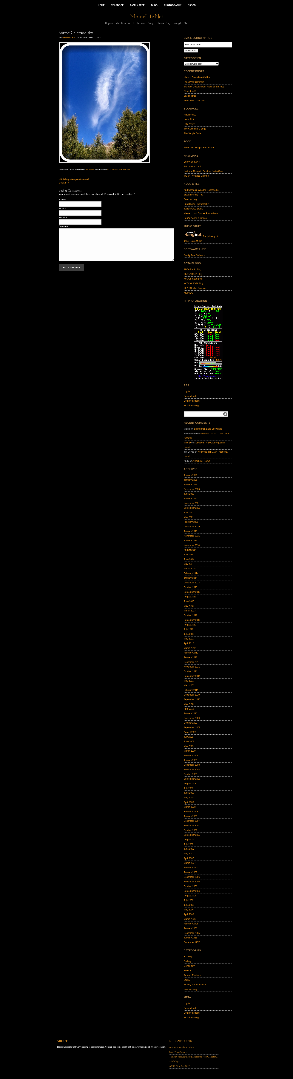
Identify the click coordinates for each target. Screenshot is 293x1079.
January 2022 (190, 498)
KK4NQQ (188, 293)
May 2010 (189, 704)
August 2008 (190, 783)
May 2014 (189, 564)
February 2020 (191, 522)
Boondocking (190, 199)
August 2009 (190, 732)
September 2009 (192, 727)
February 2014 (191, 573)
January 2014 (190, 578)
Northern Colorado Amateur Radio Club (203, 171)
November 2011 (192, 666)
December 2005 (192, 933)
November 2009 (192, 718)
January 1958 (190, 937)
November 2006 (192, 881)
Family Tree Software (194, 255)
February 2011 (191, 690)
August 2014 (190, 550)
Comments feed (192, 401)
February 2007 (191, 867)
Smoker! (64, 182)
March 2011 (189, 685)
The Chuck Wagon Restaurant (199, 147)
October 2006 (190, 886)
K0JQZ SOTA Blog (193, 274)
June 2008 (189, 793)
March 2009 (189, 751)
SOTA (187, 980)
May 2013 (189, 606)
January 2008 (190, 816)
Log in (187, 391)
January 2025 (190, 480)
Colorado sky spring (118, 170)
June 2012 (189, 634)
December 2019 (192, 526)
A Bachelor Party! (201, 461)
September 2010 (192, 699)
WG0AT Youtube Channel (196, 176)
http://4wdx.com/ (192, 166)
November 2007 (192, 825)
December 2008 (192, 765)
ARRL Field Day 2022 (194, 100)
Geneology (189, 966)
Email (61, 208)
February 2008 (191, 811)
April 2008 (189, 802)
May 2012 (189, 638)
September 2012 (192, 620)
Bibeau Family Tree (193, 194)
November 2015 (192, 536)
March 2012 (189, 648)
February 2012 (191, 652)
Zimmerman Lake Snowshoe (208, 429)
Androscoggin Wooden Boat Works (201, 190)
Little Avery (189, 124)
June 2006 (189, 905)
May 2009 (189, 746)
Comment (63, 226)
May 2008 (189, 797)
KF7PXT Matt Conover (195, 288)
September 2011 (192, 676)
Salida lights (190, 96)
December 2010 (192, 694)
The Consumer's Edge (195, 128)
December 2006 (192, 877)
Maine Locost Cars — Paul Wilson (201, 213)
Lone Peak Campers (194, 82)
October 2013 (190, 587)
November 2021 (192, 503)
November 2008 (192, 769)
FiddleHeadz (190, 114)
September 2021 (192, 508)
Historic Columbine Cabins (197, 77)
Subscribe (190, 50)
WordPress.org (191, 405)
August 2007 (190, 839)
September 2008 (192, 779)
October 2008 (190, 774)
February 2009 (191, 755)
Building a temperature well (74, 179)
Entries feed (190, 396)
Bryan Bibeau (69, 37)
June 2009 (189, 741)
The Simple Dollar (192, 133)
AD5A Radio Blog (192, 269)
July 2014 (188, 554)
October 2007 (190, 830)
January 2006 (190, 928)
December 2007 (192, 821)
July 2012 (188, 629)
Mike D (187, 442)
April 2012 (189, 643)
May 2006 (189, 909)
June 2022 (189, 494)
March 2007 (189, 863)
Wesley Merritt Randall (195, 984)
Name (62, 199)
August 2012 (190, 624)
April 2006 (189, 914)
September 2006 (192, 891)
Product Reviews (192, 975)
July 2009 (188, 737)
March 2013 (189, 610)
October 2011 (190, 671)
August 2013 (190, 596)
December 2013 (192, 582)
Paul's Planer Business (195, 218)
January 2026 (190, 475)
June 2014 (189, 559)
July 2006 (188, 900)
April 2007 (189, 858)
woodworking (190, 989)
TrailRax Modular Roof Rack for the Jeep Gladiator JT (194, 1056)
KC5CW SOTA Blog (193, 283)
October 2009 (190, 723)
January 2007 (190, 872)
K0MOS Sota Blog (193, 279)
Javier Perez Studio (193, 208)
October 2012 (190, 615)
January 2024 (190, 484)
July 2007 (188, 844)
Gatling (187, 961)
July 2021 (188, 512)
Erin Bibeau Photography (196, 204)
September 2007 (192, 835)
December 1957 (192, 942)
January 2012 (190, 657)
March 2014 (189, 568)
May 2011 (189, 680)
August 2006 (190, 895)
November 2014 (192, 545)
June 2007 (189, 849)
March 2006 (189, 919)
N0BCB (187, 970)
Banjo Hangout (201, 236)
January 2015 (190, 540)
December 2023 (192, 489)
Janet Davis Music (193, 241)
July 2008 (188, 788)
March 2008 (189, 807)
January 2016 (190, 531)
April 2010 (189, 708)
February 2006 (191, 923)
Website (63, 217)
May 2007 (189, 853)
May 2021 (189, 517)
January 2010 (190, 713)
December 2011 (192, 662)
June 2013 (189, 601)
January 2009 (190, 760)
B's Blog (90, 170)
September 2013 (192, 592)
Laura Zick (189, 119)
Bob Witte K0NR (192, 162)
